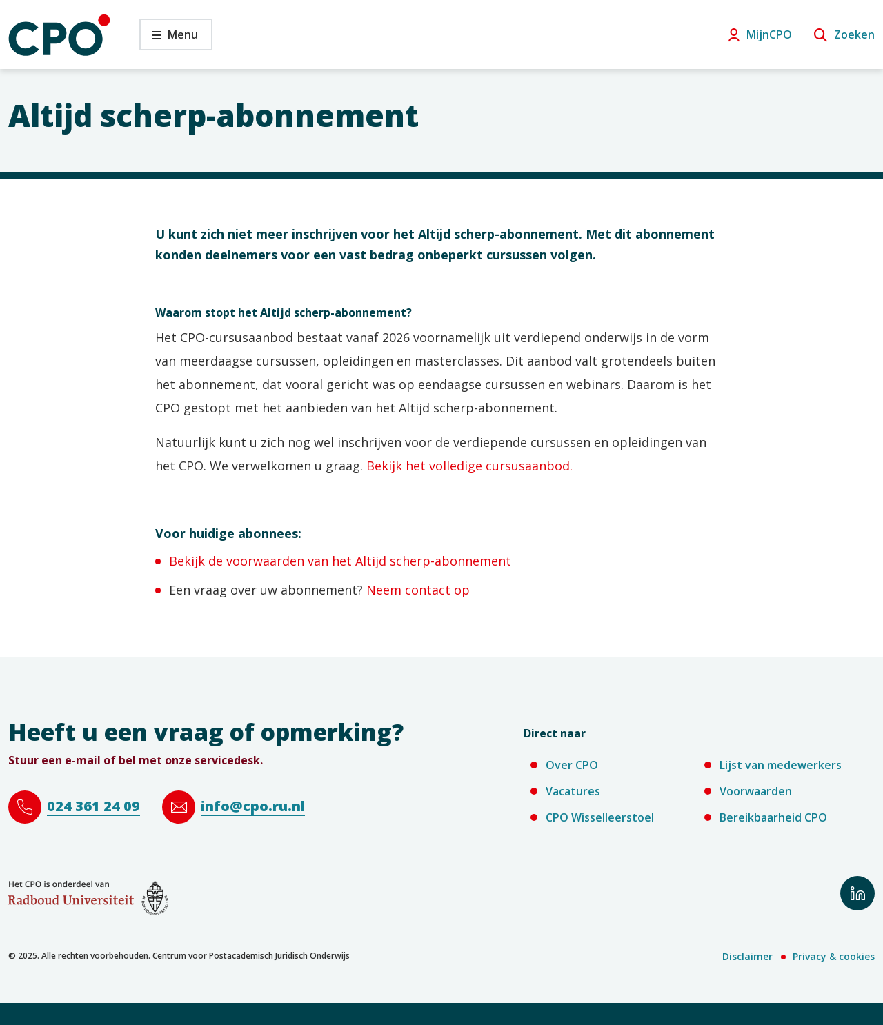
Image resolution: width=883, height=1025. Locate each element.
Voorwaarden (756, 791)
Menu (168, 38)
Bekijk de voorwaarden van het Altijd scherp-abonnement (342, 561)
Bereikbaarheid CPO (773, 817)
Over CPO (572, 765)
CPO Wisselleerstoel (600, 817)
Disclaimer (747, 956)
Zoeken (854, 34)
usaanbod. (542, 465)
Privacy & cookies (834, 956)
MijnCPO (769, 34)
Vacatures (573, 791)
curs (496, 465)
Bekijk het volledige (424, 465)
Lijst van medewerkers (781, 765)
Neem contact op (419, 589)
